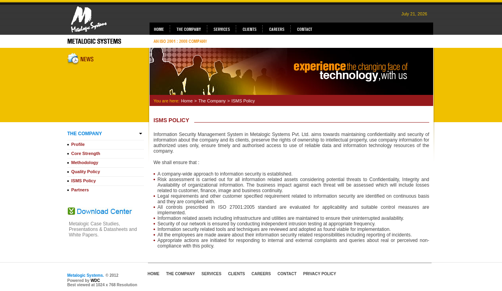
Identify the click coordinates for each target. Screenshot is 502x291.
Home (187, 100)
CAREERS (261, 274)
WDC (95, 280)
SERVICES (211, 274)
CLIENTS (236, 274)
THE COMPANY (180, 274)
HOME (153, 274)
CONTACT (286, 274)
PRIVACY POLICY (319, 274)
